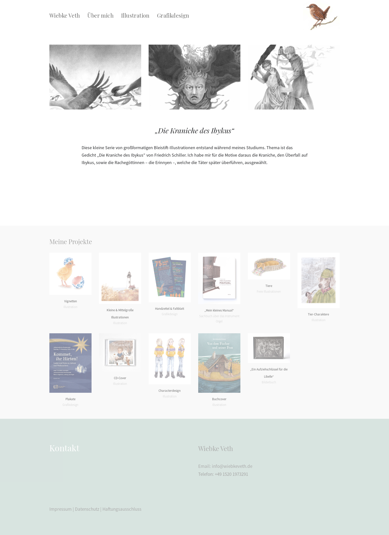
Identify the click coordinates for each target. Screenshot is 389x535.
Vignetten (70, 301)
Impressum (60, 509)
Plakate (70, 399)
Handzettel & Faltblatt (169, 309)
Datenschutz (87, 509)
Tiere (268, 286)
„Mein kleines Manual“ (219, 310)
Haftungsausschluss (121, 509)
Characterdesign (170, 391)
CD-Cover (120, 378)
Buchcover (219, 399)
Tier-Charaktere (318, 314)
